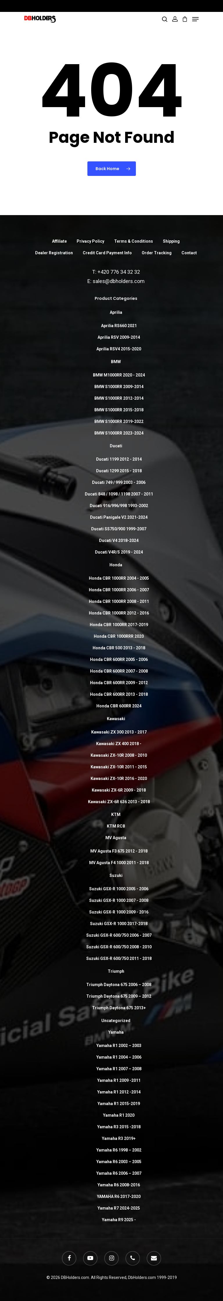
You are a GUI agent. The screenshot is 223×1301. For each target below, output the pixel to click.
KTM (116, 814)
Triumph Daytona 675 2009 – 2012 (118, 996)
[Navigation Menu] (195, 19)
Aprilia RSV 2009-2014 (119, 337)
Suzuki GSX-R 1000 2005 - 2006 (118, 888)
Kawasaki (116, 718)
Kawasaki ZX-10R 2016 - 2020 (119, 778)
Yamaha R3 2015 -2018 (119, 1127)
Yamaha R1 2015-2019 (119, 1103)
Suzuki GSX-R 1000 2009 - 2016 (118, 912)
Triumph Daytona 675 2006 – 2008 (118, 984)
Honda (115, 565)
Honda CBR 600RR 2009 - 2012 (119, 682)
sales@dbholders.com (119, 281)
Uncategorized (115, 1020)
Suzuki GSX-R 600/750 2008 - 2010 (119, 947)
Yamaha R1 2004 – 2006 (118, 1057)
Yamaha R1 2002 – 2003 (118, 1045)
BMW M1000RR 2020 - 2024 (119, 375)
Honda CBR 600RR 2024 (118, 706)
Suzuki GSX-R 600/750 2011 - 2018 (119, 958)
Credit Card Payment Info (107, 253)
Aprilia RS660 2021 (119, 325)
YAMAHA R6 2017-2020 (119, 1196)
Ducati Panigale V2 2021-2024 (119, 517)
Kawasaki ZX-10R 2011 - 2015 (119, 767)
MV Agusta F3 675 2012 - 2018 (119, 851)
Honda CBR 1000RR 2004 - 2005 (119, 578)
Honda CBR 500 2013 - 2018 (119, 648)
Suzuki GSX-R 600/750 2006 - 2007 (119, 935)
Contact (189, 253)
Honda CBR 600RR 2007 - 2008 (119, 671)
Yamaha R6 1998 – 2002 (118, 1150)
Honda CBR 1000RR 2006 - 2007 (119, 590)
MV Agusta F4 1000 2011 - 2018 (119, 862)
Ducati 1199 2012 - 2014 (119, 459)
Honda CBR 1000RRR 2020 (119, 636)
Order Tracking (157, 253)
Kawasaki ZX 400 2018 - (118, 743)
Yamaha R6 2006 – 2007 (118, 1173)
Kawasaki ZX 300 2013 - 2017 (119, 732)
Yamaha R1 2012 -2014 (119, 1092)
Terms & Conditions (133, 241)
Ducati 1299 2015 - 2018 (119, 470)
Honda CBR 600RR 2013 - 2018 (119, 694)
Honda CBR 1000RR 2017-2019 (119, 624)
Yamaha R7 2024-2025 (119, 1208)
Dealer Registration (54, 253)
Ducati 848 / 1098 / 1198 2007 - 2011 (119, 494)
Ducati (116, 446)
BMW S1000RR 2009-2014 (118, 386)
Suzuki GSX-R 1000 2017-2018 (119, 923)
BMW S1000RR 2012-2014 (118, 398)
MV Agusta (115, 837)
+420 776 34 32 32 (119, 272)
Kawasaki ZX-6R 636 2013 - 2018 (119, 801)
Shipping (171, 241)
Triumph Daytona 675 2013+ (119, 1008)
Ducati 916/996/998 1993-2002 (119, 505)
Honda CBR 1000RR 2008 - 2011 (119, 601)
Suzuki (116, 875)
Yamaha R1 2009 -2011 (119, 1080)
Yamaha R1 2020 (118, 1115)
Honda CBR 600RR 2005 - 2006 (119, 659)
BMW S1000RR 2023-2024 (118, 433)
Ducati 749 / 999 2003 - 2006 (118, 482)
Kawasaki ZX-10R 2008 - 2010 (119, 755)
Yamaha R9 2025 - (119, 1219)
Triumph (116, 971)
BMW (116, 361)
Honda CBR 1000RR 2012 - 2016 (119, 613)
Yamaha (116, 1032)
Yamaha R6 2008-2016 (119, 1185)
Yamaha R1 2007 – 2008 (118, 1068)
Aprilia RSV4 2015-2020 (118, 349)
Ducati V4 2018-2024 (119, 540)
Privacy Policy (90, 241)
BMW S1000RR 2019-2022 (118, 421)
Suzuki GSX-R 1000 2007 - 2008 (118, 900)
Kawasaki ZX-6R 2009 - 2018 (119, 790)
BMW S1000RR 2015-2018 (118, 410)
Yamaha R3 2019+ (119, 1138)
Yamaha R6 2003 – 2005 (118, 1161)
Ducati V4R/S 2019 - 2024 (119, 552)
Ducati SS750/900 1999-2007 (118, 529)
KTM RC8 (116, 826)
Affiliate (59, 241)
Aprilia (116, 312)
